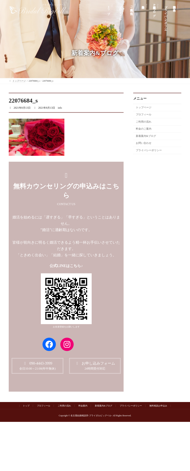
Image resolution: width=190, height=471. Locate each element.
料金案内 (82, 405)
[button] (37, 365)
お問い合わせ (143, 143)
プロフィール (143, 114)
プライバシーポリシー (149, 150)
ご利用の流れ (143, 121)
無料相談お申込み (158, 405)
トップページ (143, 107)
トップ (26, 405)
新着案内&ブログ (146, 136)
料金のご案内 (143, 129)
